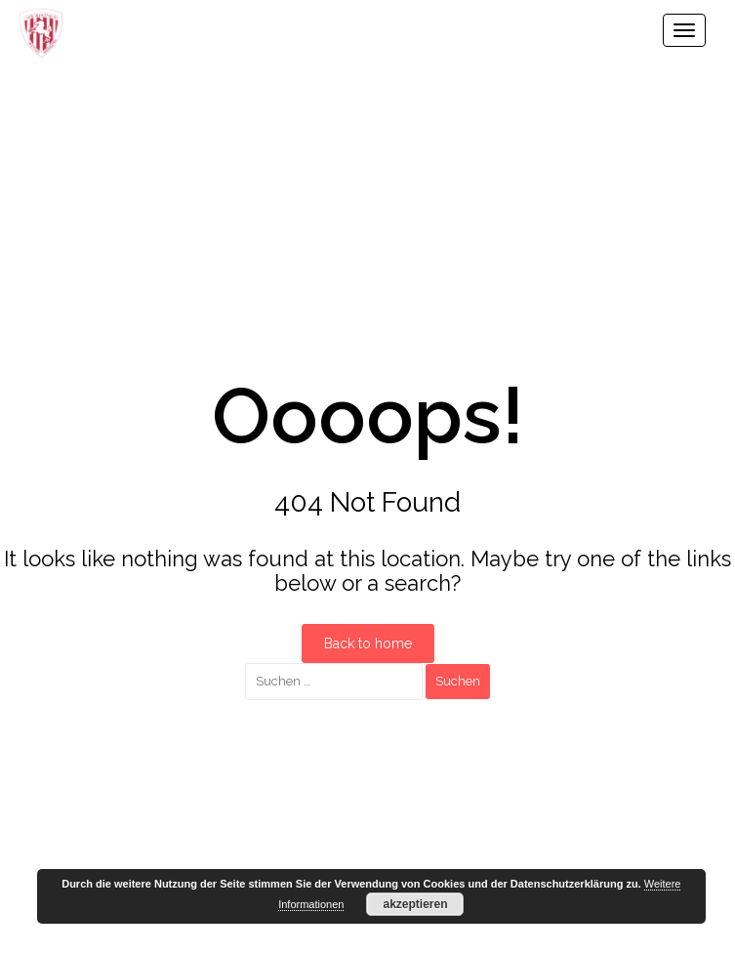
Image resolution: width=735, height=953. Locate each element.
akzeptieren (415, 904)
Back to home (368, 643)
